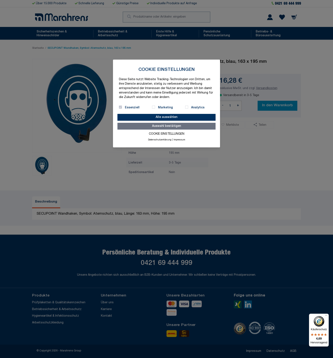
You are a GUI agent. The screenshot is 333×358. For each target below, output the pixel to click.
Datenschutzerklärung (159, 140)
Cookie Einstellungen (166, 134)
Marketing (165, 107)
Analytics (198, 107)
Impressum (179, 140)
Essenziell (132, 107)
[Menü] (326, 316)
